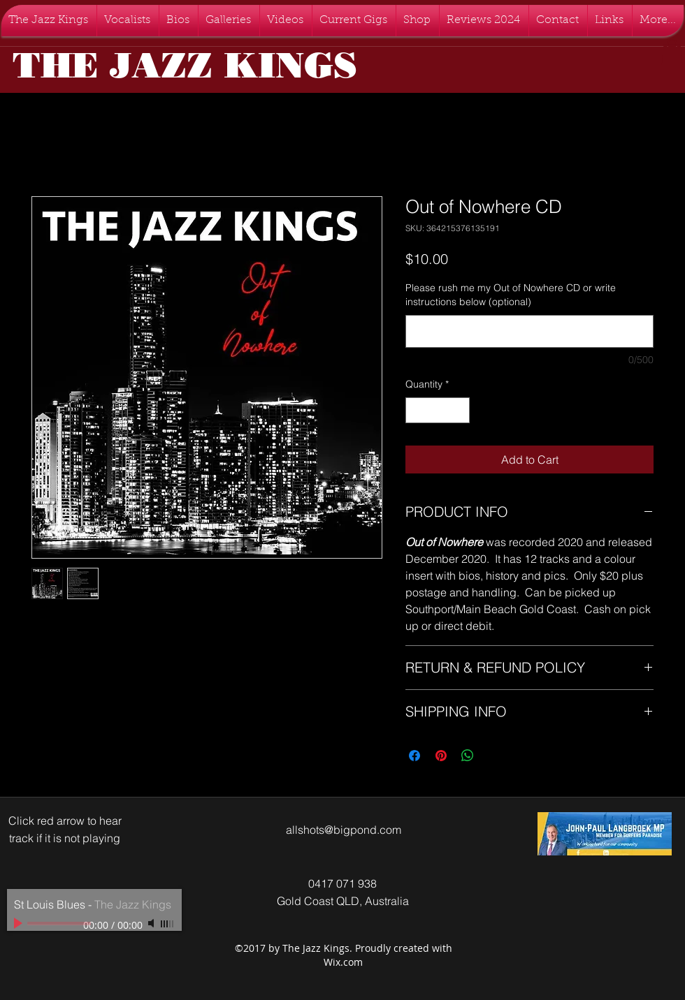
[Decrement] (416, 410)
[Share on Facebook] (414, 755)
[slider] (168, 923)
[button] (672, 52)
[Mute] (152, 923)
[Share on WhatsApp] (467, 755)
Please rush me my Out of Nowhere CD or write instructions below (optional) (510, 294)
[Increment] (459, 410)
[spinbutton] (437, 410)
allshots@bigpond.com (343, 830)
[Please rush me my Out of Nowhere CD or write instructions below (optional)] (529, 331)
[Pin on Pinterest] (441, 755)
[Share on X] (494, 755)
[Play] (19, 923)
